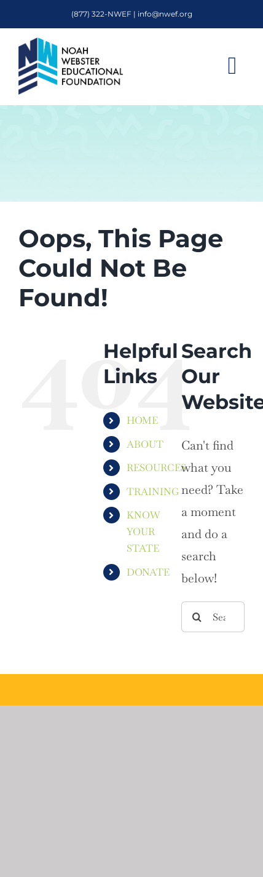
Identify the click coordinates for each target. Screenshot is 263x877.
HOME (142, 420)
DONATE (148, 572)
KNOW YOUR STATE (143, 532)
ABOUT (145, 444)
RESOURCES (156, 467)
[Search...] (213, 616)
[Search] (196, 616)
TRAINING (153, 491)
